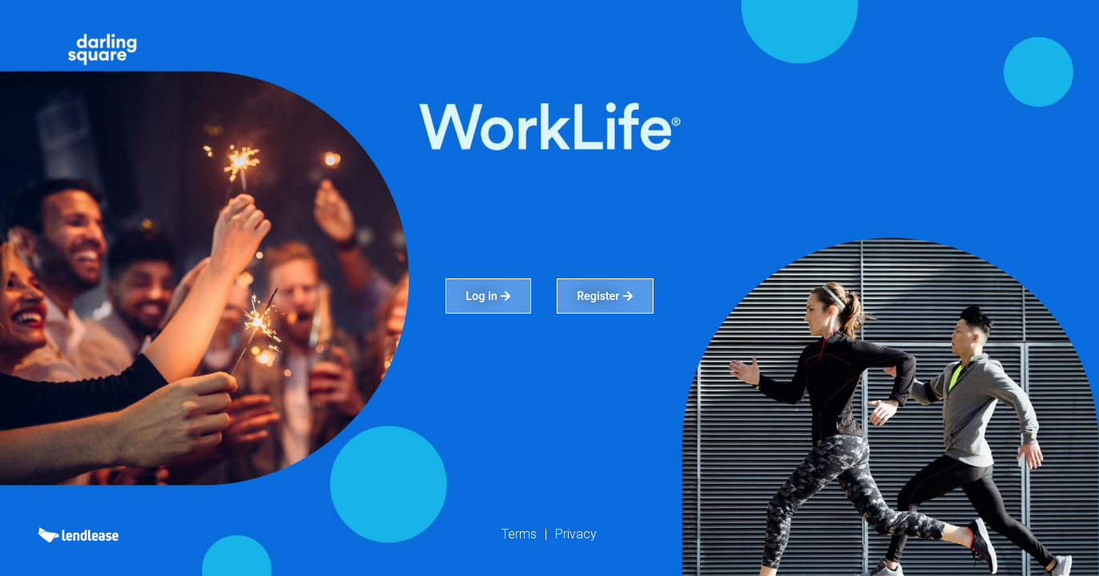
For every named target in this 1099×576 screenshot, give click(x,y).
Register (605, 296)
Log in (488, 296)
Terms (519, 534)
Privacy (576, 534)
